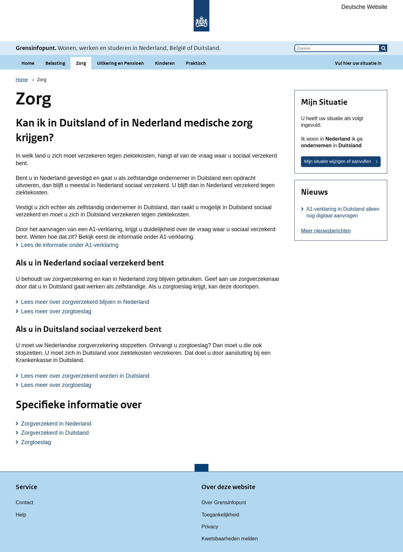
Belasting (55, 63)
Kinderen (165, 63)
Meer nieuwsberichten (326, 230)
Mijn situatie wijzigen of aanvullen (337, 161)
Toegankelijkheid (220, 514)
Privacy (210, 526)
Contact (24, 502)
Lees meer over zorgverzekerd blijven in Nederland (85, 302)
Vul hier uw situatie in (358, 63)
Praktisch (196, 63)
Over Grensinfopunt (224, 502)
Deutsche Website (364, 7)
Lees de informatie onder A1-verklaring (69, 245)
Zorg (81, 63)
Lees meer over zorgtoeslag (56, 311)
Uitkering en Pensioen (120, 63)
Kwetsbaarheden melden (230, 538)
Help (21, 514)
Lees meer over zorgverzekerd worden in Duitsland (85, 376)
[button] (383, 48)
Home (27, 63)
